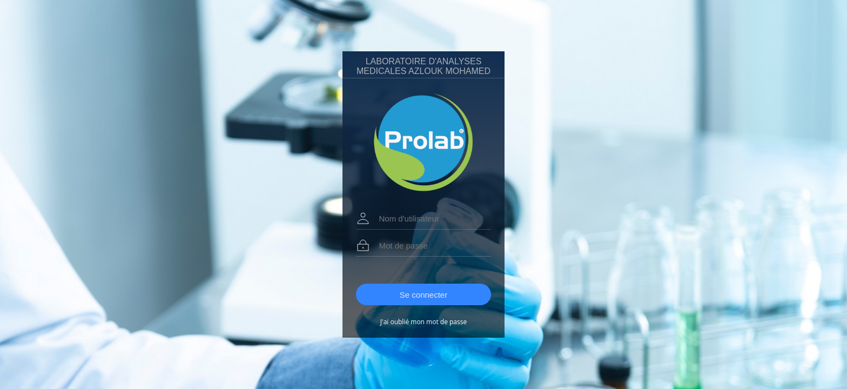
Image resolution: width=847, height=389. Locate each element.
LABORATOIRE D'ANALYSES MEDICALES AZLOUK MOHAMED (423, 66)
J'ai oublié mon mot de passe (423, 321)
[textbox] (430, 218)
